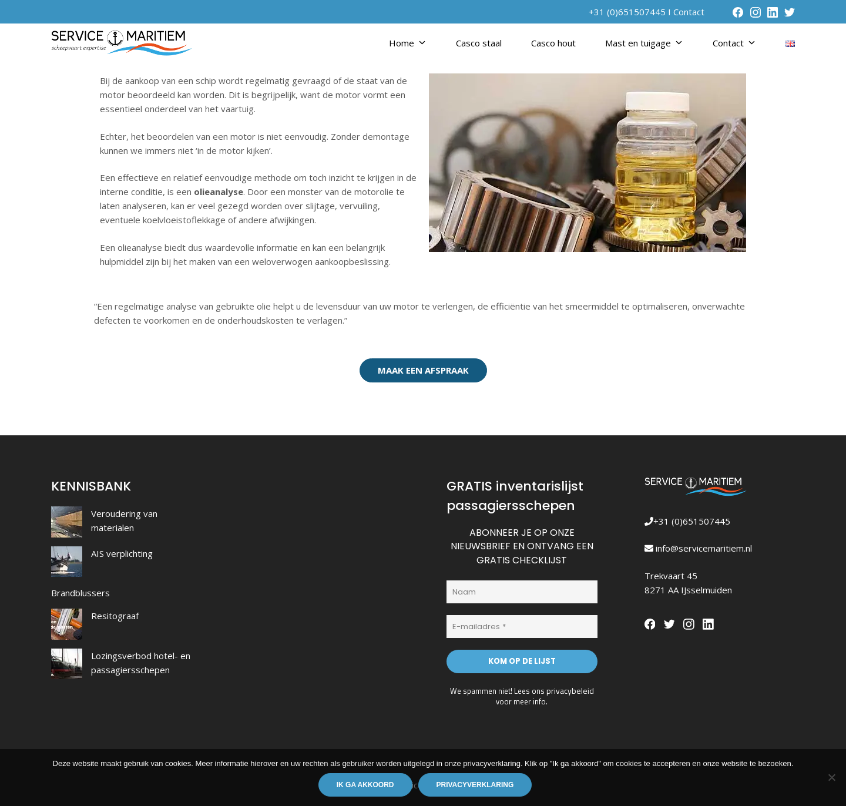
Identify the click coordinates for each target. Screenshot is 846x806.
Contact (688, 12)
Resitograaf (115, 616)
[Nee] (831, 778)
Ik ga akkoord (366, 785)
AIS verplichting (122, 553)
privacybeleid (570, 688)
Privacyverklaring (476, 785)
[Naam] (521, 591)
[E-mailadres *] (521, 625)
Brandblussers (80, 593)
